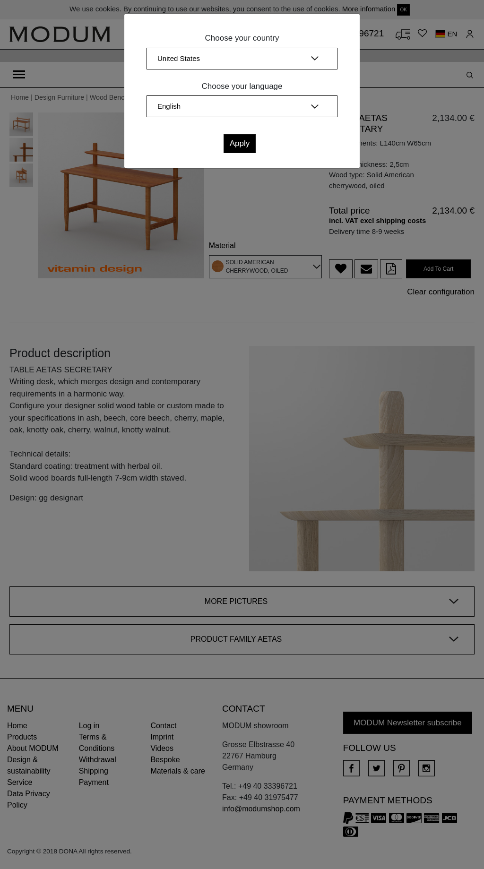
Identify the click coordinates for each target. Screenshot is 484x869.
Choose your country (242, 38)
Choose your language (241, 86)
